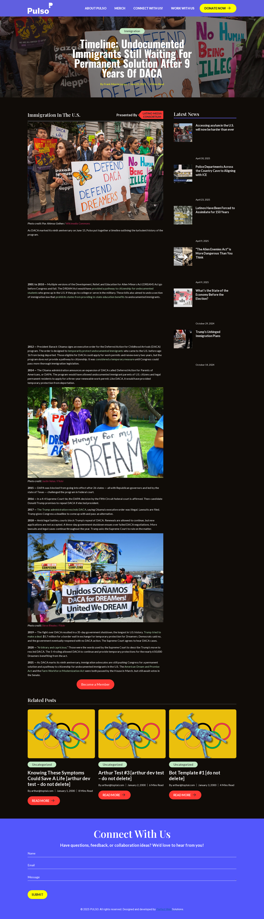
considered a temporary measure (115, 359)
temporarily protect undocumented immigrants (95, 350)
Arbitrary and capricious (52, 647)
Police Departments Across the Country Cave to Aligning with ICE (216, 171)
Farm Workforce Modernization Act (63, 670)
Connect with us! (148, 8)
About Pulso (95, 8)
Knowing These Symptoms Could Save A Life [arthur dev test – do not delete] (59, 778)
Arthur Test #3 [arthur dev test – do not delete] (131, 775)
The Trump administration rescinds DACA (61, 509)
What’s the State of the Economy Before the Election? (212, 294)
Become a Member (95, 684)
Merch (119, 8)
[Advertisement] (53, 260)
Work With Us (182, 8)
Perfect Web (169, 909)
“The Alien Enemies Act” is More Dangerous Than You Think (214, 253)
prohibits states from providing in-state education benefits (90, 296)
